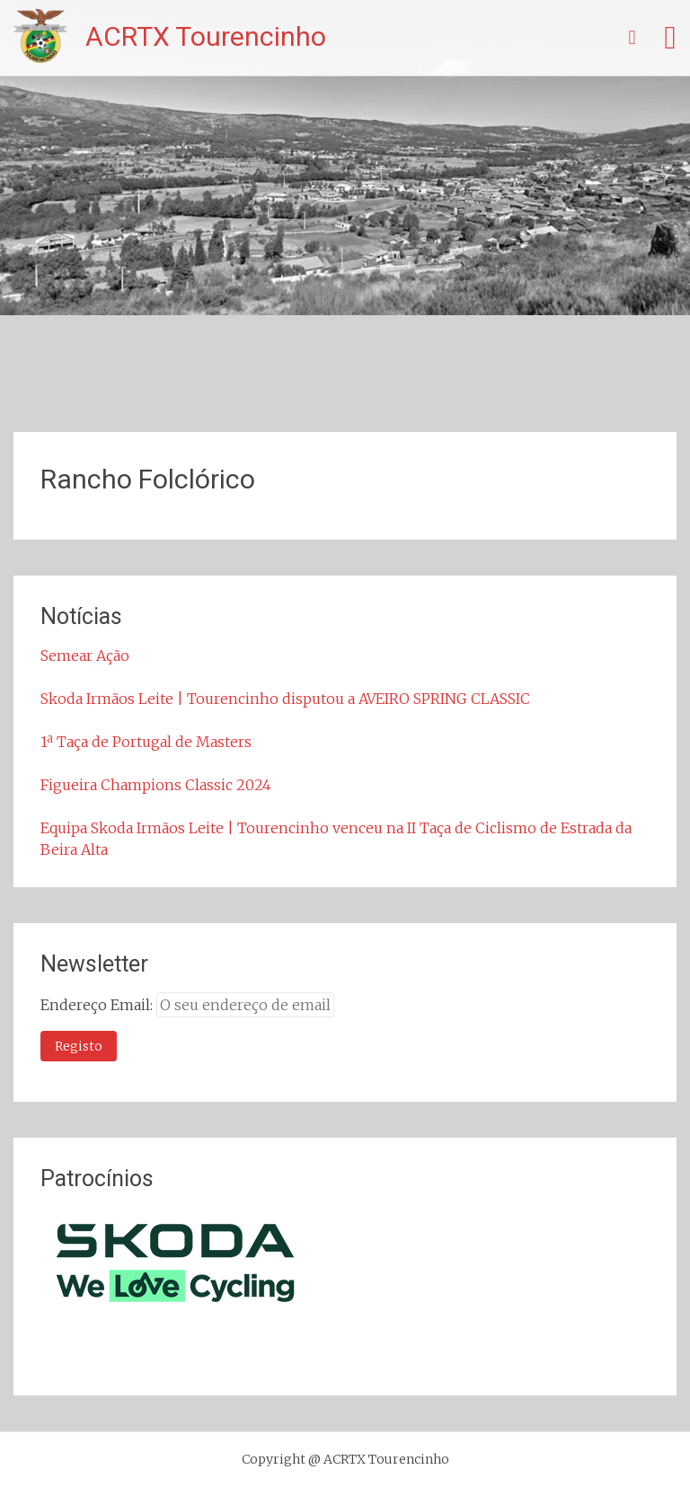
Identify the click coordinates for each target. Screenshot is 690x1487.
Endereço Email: (98, 1005)
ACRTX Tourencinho (205, 36)
